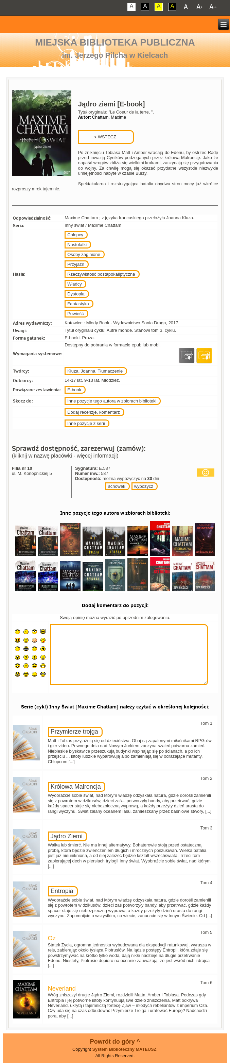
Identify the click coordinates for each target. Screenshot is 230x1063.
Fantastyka (78, 303)
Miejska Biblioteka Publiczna (115, 42)
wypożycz (143, 486)
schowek (116, 486)
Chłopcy (75, 234)
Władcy (74, 284)
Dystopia (76, 293)
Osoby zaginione (83, 254)
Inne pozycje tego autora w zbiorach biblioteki (111, 401)
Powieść (75, 313)
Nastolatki (77, 244)
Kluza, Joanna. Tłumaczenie (95, 371)
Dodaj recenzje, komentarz (93, 412)
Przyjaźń (75, 264)
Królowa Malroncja (76, 786)
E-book (74, 389)
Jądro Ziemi (67, 836)
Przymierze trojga (74, 731)
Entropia (62, 891)
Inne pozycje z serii (86, 423)
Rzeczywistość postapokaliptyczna (101, 274)
